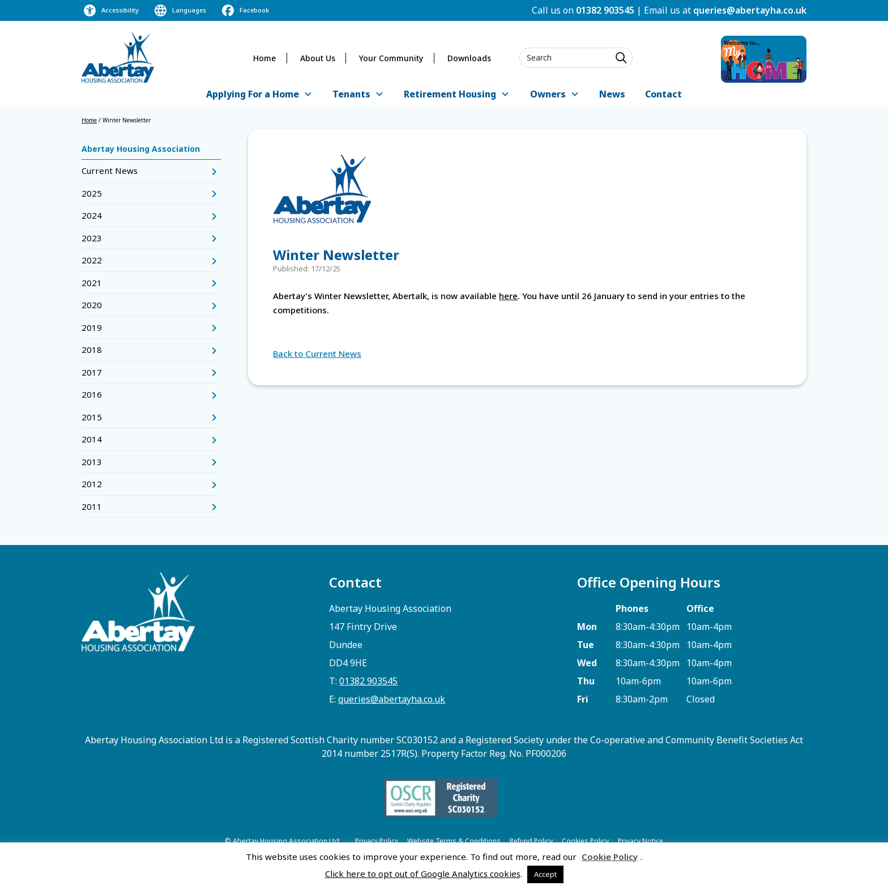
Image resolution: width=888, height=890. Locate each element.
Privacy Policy (376, 841)
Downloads (469, 58)
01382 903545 (605, 10)
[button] (259, 95)
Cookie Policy (610, 856)
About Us (317, 58)
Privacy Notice (640, 841)
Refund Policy (531, 841)
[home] (118, 57)
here (508, 295)
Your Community (391, 58)
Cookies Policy (585, 841)
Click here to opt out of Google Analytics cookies (422, 873)
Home (264, 58)
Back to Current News (317, 353)
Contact (663, 94)
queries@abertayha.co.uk (749, 10)
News (612, 94)
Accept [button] (545, 874)
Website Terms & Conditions (454, 841)
